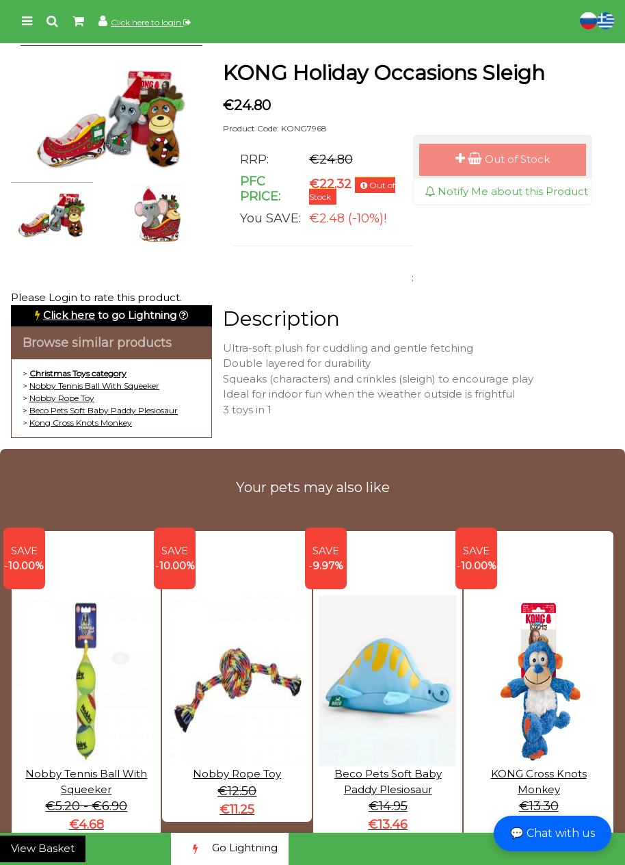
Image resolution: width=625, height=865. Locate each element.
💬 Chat (552, 833)
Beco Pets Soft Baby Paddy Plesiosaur (103, 410)
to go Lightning (109, 315)
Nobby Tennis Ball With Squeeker (94, 385)
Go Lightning (230, 849)
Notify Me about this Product (506, 191)
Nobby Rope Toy (61, 398)
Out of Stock (502, 159)
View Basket (43, 848)
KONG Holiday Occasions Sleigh (384, 73)
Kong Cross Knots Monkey (80, 422)
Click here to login (151, 22)
